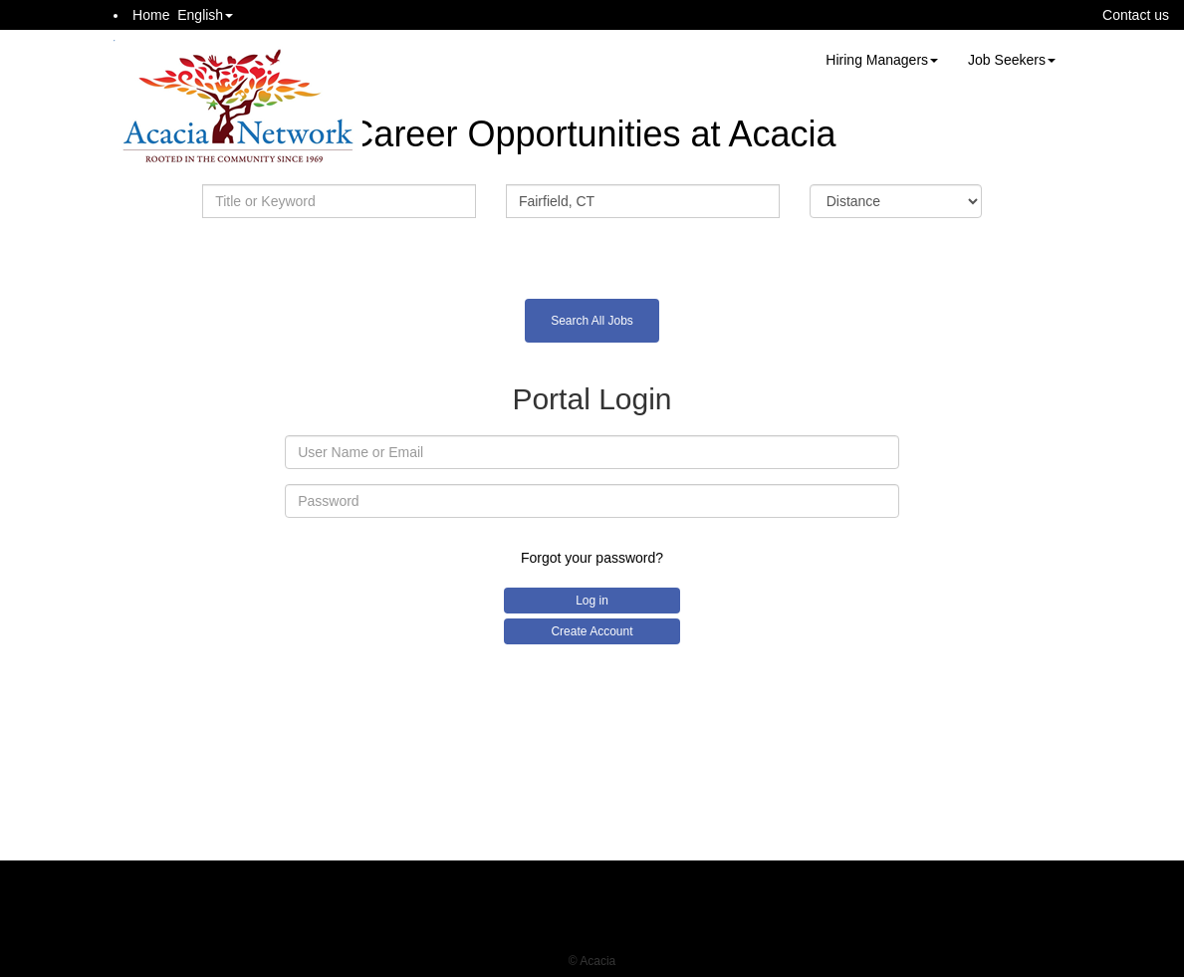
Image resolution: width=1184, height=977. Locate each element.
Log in (592, 601)
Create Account (591, 631)
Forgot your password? (592, 558)
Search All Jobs (592, 321)
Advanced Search (591, 253)
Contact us (1135, 15)
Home (150, 15)
